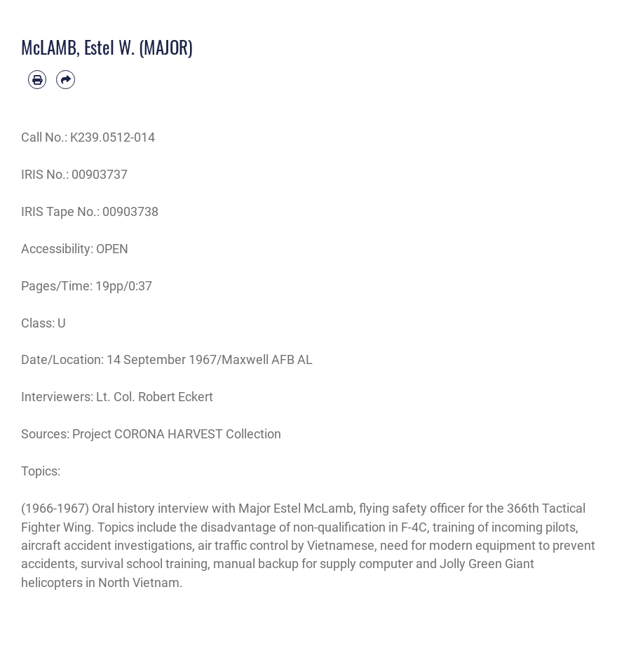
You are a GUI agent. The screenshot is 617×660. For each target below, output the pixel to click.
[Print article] (37, 79)
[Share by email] (65, 79)
